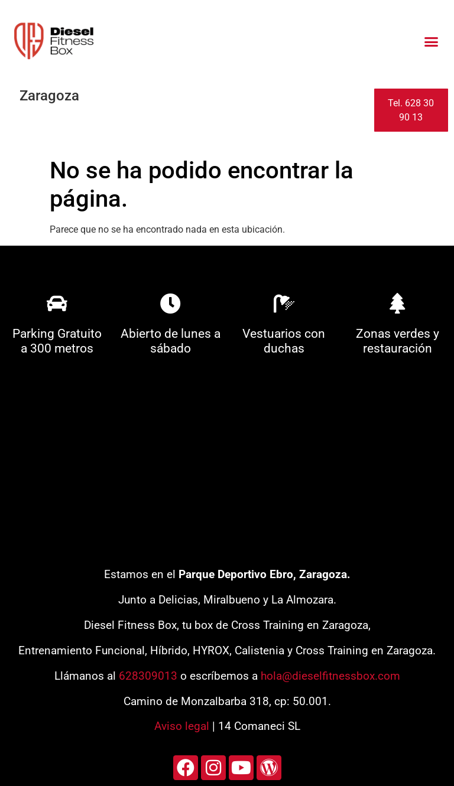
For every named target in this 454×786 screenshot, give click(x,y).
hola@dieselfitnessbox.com (330, 676)
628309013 (148, 676)
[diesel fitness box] (227, 466)
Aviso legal (181, 726)
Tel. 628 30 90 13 (411, 110)
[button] (431, 41)
